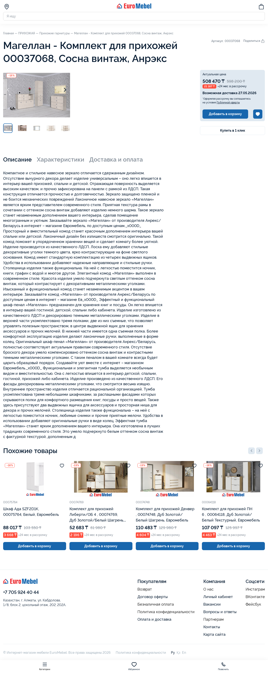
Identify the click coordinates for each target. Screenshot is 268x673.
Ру (173, 653)
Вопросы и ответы (220, 612)
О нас (208, 589)
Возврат (144, 589)
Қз (178, 653)
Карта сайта (214, 634)
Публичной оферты (228, 102)
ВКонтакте (255, 597)
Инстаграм (255, 589)
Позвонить (223, 666)
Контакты (211, 627)
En (184, 653)
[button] (251, 450)
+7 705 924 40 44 (21, 592)
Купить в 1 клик (232, 130)
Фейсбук (253, 604)
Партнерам (213, 619)
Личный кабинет (218, 597)
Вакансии (212, 604)
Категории (44, 666)
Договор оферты (152, 597)
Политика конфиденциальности (166, 612)
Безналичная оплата (155, 604)
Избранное (134, 666)
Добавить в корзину (225, 114)
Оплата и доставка (154, 619)
